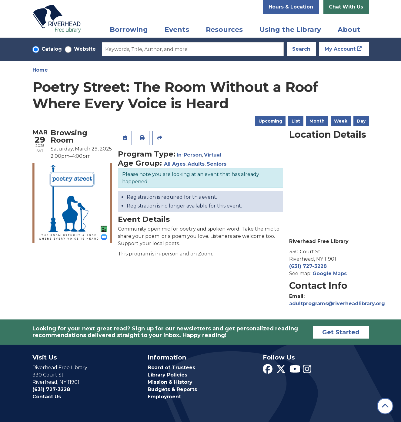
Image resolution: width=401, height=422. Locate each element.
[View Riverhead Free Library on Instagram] (307, 371)
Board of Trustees (171, 367)
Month (317, 121)
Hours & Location (291, 7)
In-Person (189, 155)
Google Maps (329, 273)
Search (301, 49)
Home (40, 70)
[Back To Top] (385, 406)
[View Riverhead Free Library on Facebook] (267, 371)
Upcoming (270, 121)
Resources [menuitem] (224, 29)
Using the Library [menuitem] (290, 29)
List (296, 121)
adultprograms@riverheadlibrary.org (337, 303)
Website (85, 49)
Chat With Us (346, 7)
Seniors (216, 164)
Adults (196, 164)
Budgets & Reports (172, 389)
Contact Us (46, 397)
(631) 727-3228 (308, 266)
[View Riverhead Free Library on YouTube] (294, 371)
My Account (340, 49)
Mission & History (170, 382)
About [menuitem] (349, 29)
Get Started (340, 332)
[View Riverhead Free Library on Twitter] (281, 371)
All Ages (174, 164)
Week (340, 121)
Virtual (212, 155)
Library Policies (167, 375)
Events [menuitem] (177, 29)
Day (361, 121)
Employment (164, 397)
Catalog (52, 49)
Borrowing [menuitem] (129, 29)
